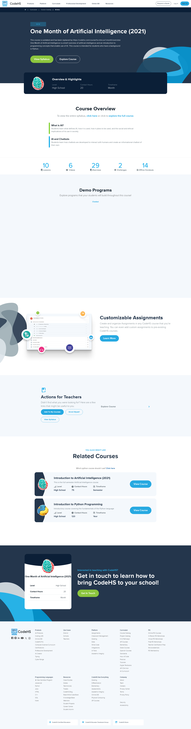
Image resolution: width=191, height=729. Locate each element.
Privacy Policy (124, 695)
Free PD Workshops (154, 642)
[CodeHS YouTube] (22, 638)
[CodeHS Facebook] (12, 638)
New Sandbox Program (43, 680)
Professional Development (44, 651)
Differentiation (96, 683)
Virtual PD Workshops (155, 639)
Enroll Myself (74, 412)
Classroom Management (100, 636)
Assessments (96, 689)
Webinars (66, 701)
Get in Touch (88, 593)
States (65, 683)
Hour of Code (124, 657)
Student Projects (68, 704)
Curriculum (33, 10)
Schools (66, 636)
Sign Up (185, 3)
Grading (94, 639)
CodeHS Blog (67, 692)
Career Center (68, 707)
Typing (37, 657)
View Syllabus (42, 59)
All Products (39, 633)
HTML (37, 692)
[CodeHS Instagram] (15, 638)
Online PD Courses (154, 633)
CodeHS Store (121, 722)
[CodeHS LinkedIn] (19, 638)
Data (93, 642)
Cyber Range (39, 659)
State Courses (125, 648)
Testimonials (67, 686)
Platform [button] (44, 4)
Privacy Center (125, 689)
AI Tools (94, 651)
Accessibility (124, 705)
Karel (37, 701)
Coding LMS (39, 636)
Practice (122, 659)
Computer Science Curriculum (45, 645)
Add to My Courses (52, 412)
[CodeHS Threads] (29, 638)
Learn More (109, 338)
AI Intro (57, 10)
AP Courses (124, 642)
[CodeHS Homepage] (12, 3)
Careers (122, 686)
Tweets (65, 689)
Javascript (38, 683)
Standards (123, 654)
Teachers (66, 639)
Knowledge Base (69, 698)
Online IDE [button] (96, 4)
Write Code (95, 645)
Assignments (96, 633)
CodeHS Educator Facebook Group (95, 722)
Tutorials (123, 662)
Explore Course (68, 59)
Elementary (124, 645)
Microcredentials (153, 648)
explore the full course (121, 115)
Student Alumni (68, 709)
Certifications (39, 648)
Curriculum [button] (57, 4)
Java (36, 689)
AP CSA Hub (124, 668)
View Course (141, 484)
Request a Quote (163, 3)
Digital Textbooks (126, 665)
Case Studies (67, 680)
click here (92, 115)
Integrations (96, 648)
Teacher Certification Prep (156, 645)
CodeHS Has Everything (100, 677)
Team (122, 683)
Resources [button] (110, 4)
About (122, 680)
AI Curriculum (124, 671)
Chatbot (95, 202)
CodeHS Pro (39, 642)
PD (149, 630)
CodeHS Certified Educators (59, 722)
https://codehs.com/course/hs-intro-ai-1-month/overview (96, 40)
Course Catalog (46, 10)
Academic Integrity (98, 654)
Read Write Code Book (71, 695)
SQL (36, 698)
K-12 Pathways (125, 639)
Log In (176, 4)
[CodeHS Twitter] (26, 638)
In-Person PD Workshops (156, 636)
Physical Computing (98, 698)
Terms (122, 692)
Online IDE (38, 639)
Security (122, 702)
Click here (110, 468)
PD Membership (153, 651)
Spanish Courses (125, 651)
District (65, 633)
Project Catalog (125, 636)
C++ (36, 695)
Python (37, 686)
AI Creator (38, 654)
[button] (31, 3)
